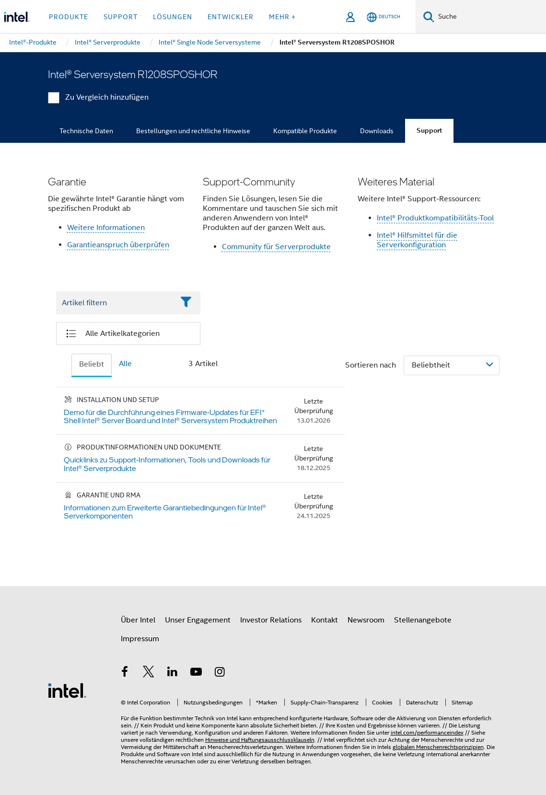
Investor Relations (271, 620)
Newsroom (366, 620)
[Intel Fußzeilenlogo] (67, 690)
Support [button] (121, 16)
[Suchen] (428, 17)
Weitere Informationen (106, 227)
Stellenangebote (423, 620)
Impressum (140, 639)
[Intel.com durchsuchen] (490, 16)
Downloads (377, 131)
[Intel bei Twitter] (148, 673)
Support (429, 130)
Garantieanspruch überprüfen (118, 245)
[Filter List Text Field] (115, 302)
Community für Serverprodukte (276, 247)
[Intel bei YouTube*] (196, 673)
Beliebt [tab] (91, 364)
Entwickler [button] (231, 16)
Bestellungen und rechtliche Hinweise (193, 131)
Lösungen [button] (172, 16)
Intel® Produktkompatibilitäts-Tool (435, 218)
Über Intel (138, 620)
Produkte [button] (68, 16)
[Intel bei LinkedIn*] (172, 673)
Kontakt (324, 620)
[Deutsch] (383, 17)
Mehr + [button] (282, 16)
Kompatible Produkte (305, 131)
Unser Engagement (198, 620)
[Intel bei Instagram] (220, 673)
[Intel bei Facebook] (125, 673)
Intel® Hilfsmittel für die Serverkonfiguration (417, 240)
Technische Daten (86, 131)
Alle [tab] (125, 364)
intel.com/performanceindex (427, 732)
